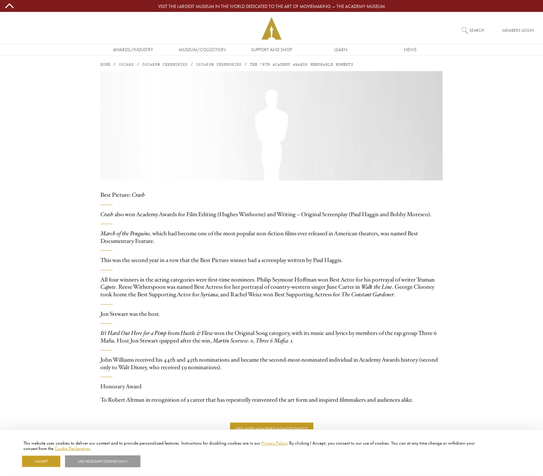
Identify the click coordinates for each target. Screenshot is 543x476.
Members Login (518, 30)
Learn (340, 49)
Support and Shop (271, 49)
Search (476, 30)
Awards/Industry (133, 49)
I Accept (41, 461)
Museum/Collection (202, 49)
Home (105, 65)
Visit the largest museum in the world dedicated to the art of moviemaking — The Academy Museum (271, 6)
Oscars (126, 65)
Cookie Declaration (72, 448)
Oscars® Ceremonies (165, 65)
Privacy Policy (274, 443)
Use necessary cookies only (102, 461)
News (410, 49)
